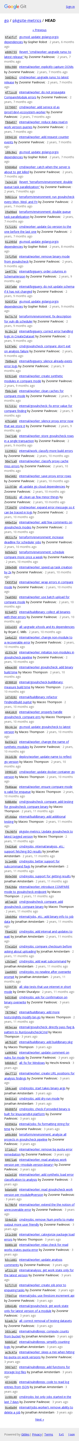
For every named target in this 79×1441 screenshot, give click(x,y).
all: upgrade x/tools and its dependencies (47, 627)
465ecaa (11, 1027)
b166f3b (11, 987)
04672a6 (11, 1160)
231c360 (11, 1234)
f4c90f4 (11, 831)
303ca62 (11, 1331)
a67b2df (11, 1042)
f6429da (11, 887)
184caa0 (11, 1088)
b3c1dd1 (11, 1260)
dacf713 (11, 1073)
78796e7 (11, 1012)
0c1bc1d (11, 331)
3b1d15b (11, 757)
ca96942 (11, 1052)
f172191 (11, 227)
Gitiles (25, 1434)
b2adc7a (11, 1321)
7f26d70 (11, 507)
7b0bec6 (11, 361)
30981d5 (11, 772)
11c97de (11, 486)
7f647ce (11, 1296)
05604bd (11, 167)
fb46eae (11, 787)
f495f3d (11, 582)
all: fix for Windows (32, 1063)
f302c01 (11, 497)
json (71, 1434)
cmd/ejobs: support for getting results (45, 876)
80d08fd (11, 1109)
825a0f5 (11, 612)
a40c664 (11, 1134)
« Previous (39, 30)
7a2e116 (11, 182)
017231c (11, 406)
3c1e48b (11, 861)
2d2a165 (11, 627)
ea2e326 (11, 1174)
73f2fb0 (11, 256)
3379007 (11, 107)
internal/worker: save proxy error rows (45, 476)
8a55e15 (11, 742)
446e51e (11, 522)
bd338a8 (11, 997)
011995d (11, 241)
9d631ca (11, 197)
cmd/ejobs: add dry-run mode (39, 1098)
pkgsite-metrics (26, 20)
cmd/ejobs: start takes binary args (42, 1088)
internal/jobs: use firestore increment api (46, 1296)
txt (61, 1434)
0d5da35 (11, 552)
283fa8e (11, 286)
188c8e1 (11, 152)
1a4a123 (11, 637)
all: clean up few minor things (39, 497)
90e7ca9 (11, 461)
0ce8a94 (11, 1407)
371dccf (11, 1149)
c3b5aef (11, 961)
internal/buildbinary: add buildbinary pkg (45, 1042)
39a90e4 (11, 212)
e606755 (11, 52)
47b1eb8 (11, 421)
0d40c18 (11, 1245)
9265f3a (11, 301)
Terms (48, 1434)
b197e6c (11, 346)
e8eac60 (11, 667)
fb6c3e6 (11, 391)
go (6, 20)
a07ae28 (11, 902)
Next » (39, 1419)
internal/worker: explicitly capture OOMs (46, 67)
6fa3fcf (11, 37)
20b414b (11, 1306)
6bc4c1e (11, 727)
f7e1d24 (11, 946)
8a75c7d (11, 316)
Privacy (37, 1434)
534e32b (11, 1219)
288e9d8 (11, 567)
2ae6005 (11, 972)
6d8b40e (11, 802)
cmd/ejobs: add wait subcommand (42, 961)
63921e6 (11, 376)
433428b (11, 1382)
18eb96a (11, 917)
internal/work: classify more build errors (46, 451)
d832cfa (11, 537)
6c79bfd (11, 1205)
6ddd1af (11, 1342)
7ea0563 (11, 597)
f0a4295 (11, 931)
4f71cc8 (11, 92)
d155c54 (11, 652)
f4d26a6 (11, 846)
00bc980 (11, 67)
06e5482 (11, 476)
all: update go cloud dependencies (42, 486)
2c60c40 (11, 1397)
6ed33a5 (11, 1098)
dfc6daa (11, 817)
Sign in (70, 7)
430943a (11, 1124)
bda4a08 (11, 1189)
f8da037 (11, 122)
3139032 (11, 451)
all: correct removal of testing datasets (45, 1321)
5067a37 (11, 1367)
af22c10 (11, 1270)
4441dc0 (11, 712)
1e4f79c (11, 271)
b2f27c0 (11, 1285)
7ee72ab (11, 436)
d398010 (11, 682)
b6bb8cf (11, 1063)
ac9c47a (11, 1352)
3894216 (11, 137)
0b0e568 (11, 876)
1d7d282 (11, 697)
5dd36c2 (11, 77)
